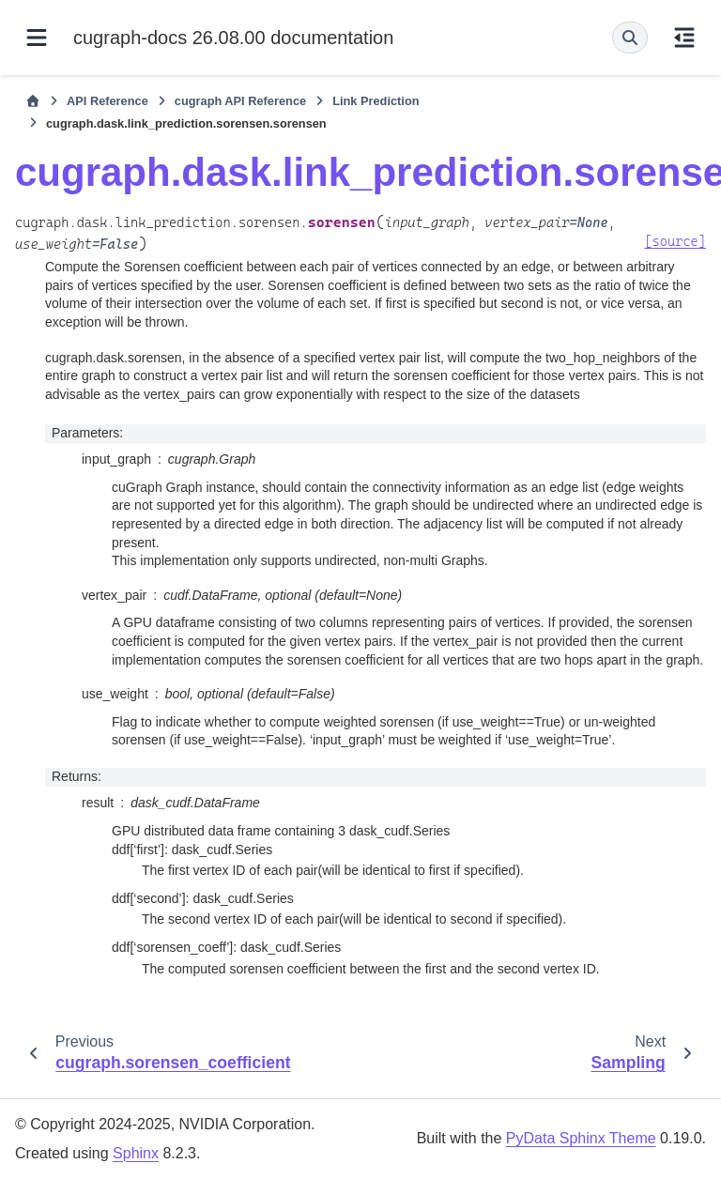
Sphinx (136, 1153)
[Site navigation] (36, 38)
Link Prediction (375, 101)
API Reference (107, 101)
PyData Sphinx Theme (581, 1138)
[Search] (630, 38)
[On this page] (684, 38)
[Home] (32, 101)
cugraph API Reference (240, 101)
